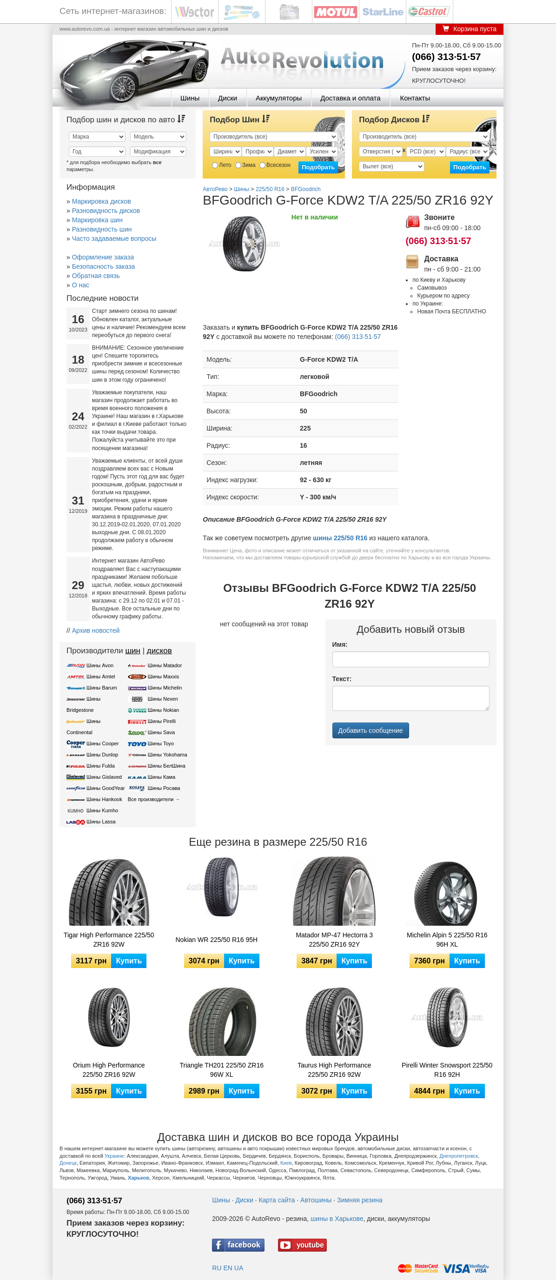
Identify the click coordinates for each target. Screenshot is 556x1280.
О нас (80, 285)
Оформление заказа (103, 257)
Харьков (138, 1178)
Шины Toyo (161, 743)
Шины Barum (101, 687)
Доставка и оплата (350, 98)
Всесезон (275, 165)
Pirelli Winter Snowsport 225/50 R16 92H (447, 1069)
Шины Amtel (100, 676)
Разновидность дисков (106, 210)
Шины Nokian (163, 710)
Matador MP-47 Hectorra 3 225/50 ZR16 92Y (334, 939)
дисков (159, 650)
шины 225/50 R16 (340, 538)
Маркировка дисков (101, 201)
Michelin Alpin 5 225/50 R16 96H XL (447, 939)
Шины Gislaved (104, 777)
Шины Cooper (102, 743)
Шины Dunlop (102, 754)
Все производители (151, 799)
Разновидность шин (102, 229)
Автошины (315, 1200)
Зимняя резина (360, 1200)
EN (227, 1268)
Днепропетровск (458, 1156)
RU (216, 1268)
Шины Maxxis (163, 676)
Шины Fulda (100, 766)
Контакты (415, 98)
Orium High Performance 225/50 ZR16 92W (109, 1069)
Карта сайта (276, 1200)
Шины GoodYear (105, 788)
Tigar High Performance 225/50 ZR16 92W (109, 939)
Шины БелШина (166, 766)
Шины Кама (161, 777)
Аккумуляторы (279, 98)
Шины (189, 98)
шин (132, 650)
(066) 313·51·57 (446, 56)
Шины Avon (99, 665)
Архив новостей (96, 630)
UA (238, 1268)
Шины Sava (161, 732)
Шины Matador (165, 665)
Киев (286, 1163)
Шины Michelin (165, 687)
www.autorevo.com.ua (85, 29)
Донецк (68, 1163)
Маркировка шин (97, 220)
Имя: (340, 644)
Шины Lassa (101, 821)
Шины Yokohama (167, 754)
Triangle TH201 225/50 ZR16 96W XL (221, 1069)
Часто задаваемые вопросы (114, 238)
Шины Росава (164, 788)
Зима (245, 165)
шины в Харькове (337, 1218)
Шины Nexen (163, 699)
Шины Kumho (102, 810)
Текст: (342, 679)
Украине (114, 1156)
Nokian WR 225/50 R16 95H (217, 939)
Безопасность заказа (103, 266)
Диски (227, 98)
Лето (221, 165)
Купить (129, 961)
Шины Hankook (104, 799)
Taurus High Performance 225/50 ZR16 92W (334, 1069)
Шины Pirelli (162, 721)
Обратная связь (96, 275)
